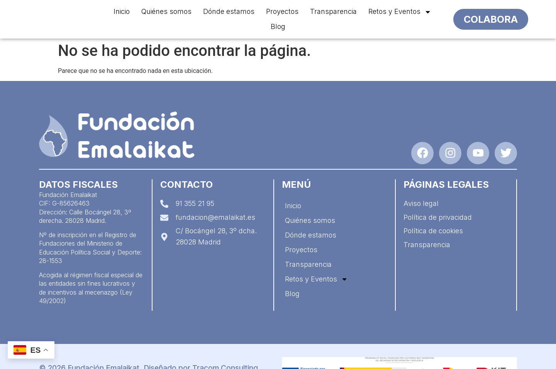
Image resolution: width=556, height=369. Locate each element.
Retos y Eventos (399, 12)
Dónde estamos (228, 11)
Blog (278, 26)
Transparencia (333, 11)
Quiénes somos (166, 11)
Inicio (122, 11)
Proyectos (282, 11)
